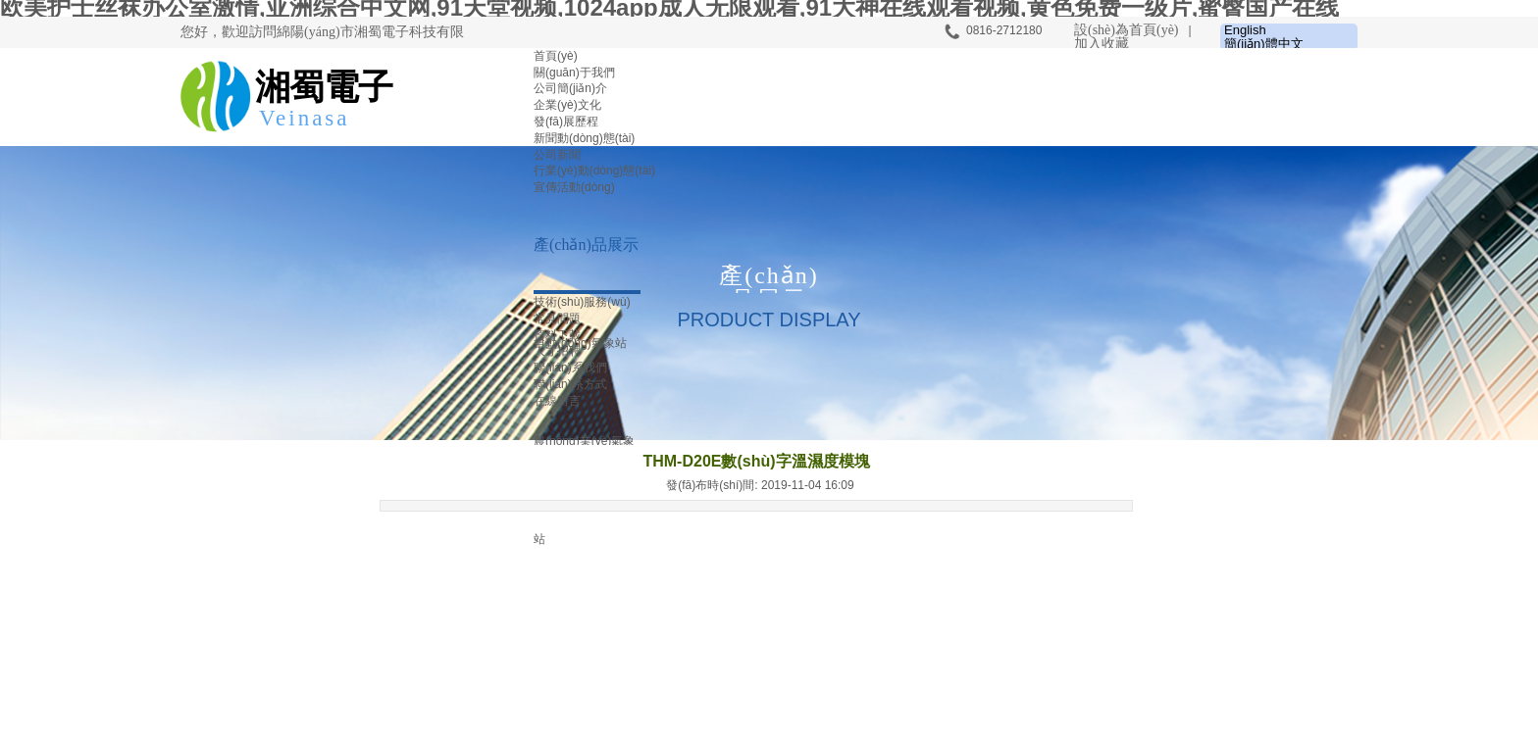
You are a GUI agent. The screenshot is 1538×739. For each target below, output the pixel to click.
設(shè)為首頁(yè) (1126, 30)
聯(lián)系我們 (570, 367)
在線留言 (557, 401)
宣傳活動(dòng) (574, 187)
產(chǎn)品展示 (586, 244)
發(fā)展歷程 (566, 121)
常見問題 (557, 318)
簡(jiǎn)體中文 (1264, 44)
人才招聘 (557, 351)
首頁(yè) (556, 56)
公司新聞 (557, 155)
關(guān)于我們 (574, 72)
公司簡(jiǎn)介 (570, 88)
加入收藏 (1101, 43)
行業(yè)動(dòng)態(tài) (594, 170)
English (1245, 30)
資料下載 (557, 335)
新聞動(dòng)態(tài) (584, 138)
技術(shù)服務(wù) (582, 302)
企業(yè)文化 (567, 105)
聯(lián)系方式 (570, 384)
